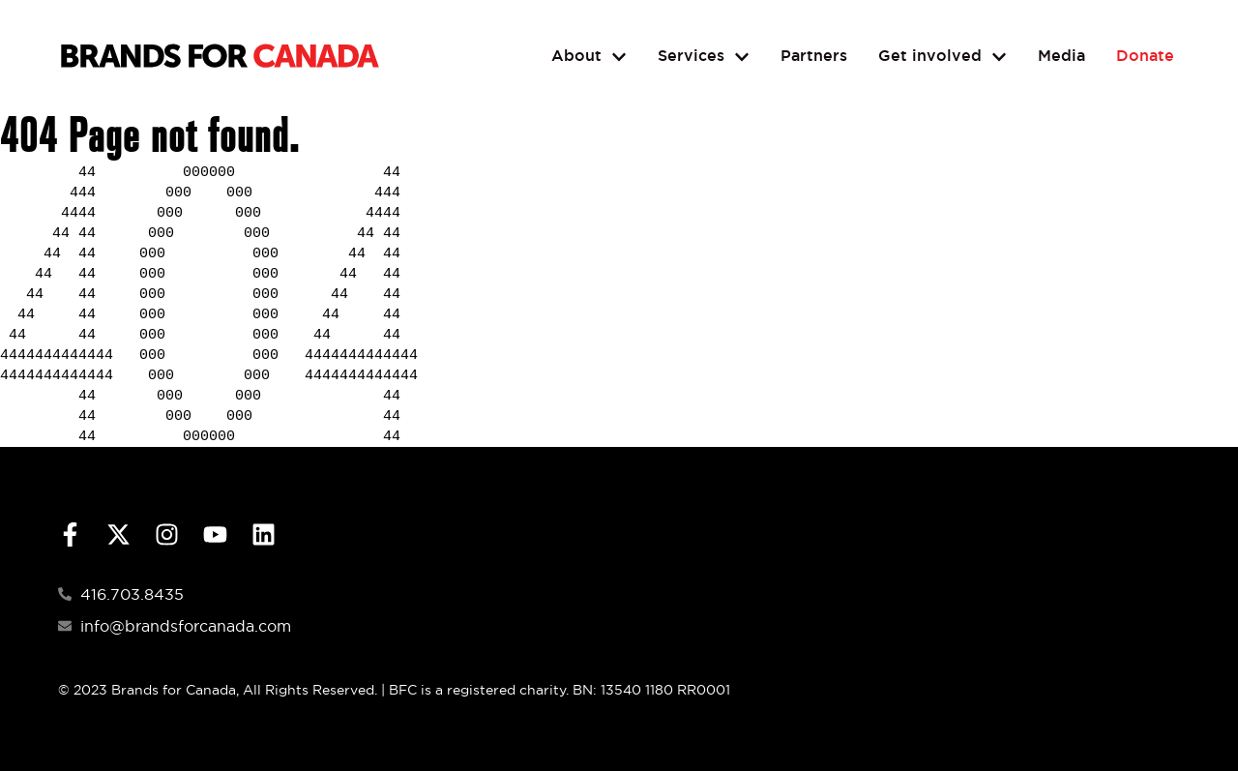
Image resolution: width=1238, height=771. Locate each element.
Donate (1145, 55)
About (589, 56)
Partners (814, 55)
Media (1061, 55)
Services (704, 56)
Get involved (942, 56)
